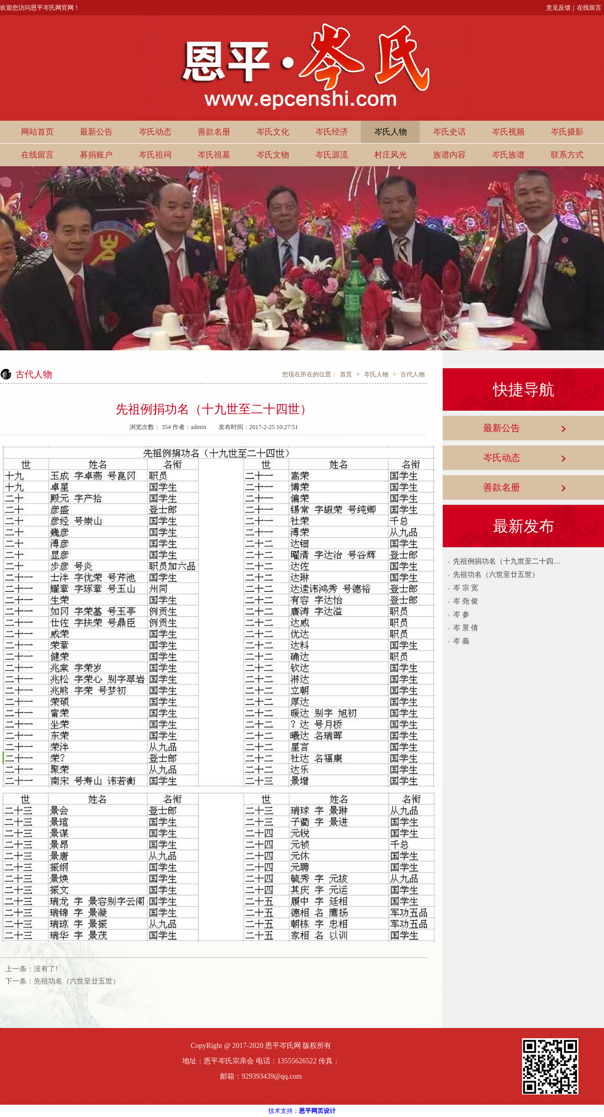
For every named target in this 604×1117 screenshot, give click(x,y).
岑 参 (461, 614)
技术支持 (280, 1110)
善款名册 (214, 131)
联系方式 (567, 154)
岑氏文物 (272, 154)
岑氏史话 (449, 131)
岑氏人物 (390, 131)
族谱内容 (449, 154)
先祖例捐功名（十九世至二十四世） (506, 561)
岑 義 (461, 641)
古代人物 (412, 374)
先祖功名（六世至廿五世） (77, 981)
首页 (346, 374)
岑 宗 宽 (465, 588)
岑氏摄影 (567, 131)
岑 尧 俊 (465, 601)
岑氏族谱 (508, 154)
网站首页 (37, 131)
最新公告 (96, 131)
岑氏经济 (331, 131)
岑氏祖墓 (214, 154)
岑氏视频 (508, 131)
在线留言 (589, 7)
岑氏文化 (272, 131)
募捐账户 (96, 154)
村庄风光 (390, 154)
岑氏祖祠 (155, 154)
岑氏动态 (155, 131)
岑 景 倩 (465, 628)
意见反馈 (558, 7)
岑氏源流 (331, 154)
